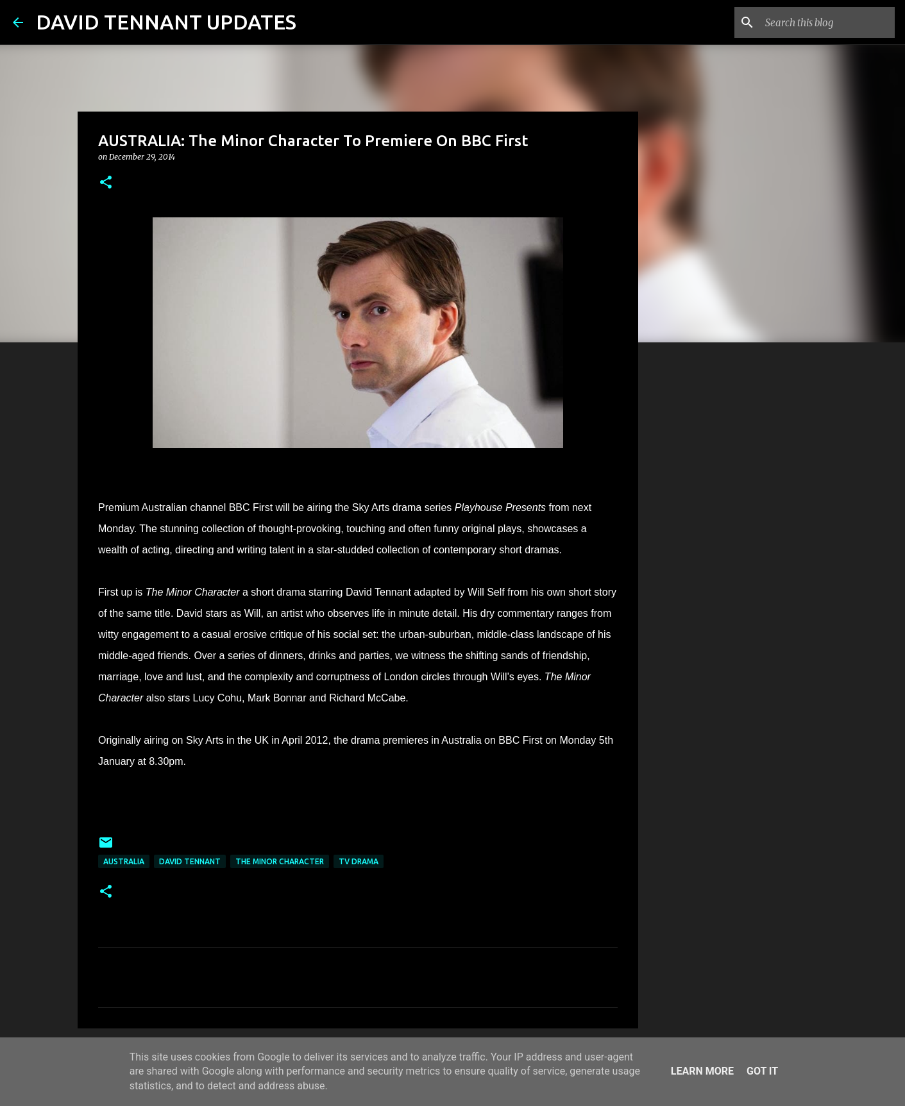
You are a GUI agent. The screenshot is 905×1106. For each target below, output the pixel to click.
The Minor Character (279, 861)
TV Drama (358, 861)
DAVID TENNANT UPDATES (166, 21)
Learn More (702, 1071)
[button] (106, 183)
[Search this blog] (827, 22)
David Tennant (190, 861)
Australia (123, 861)
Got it (762, 1071)
